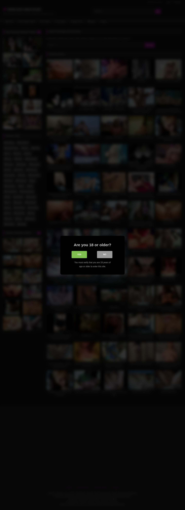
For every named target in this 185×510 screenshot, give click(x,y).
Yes (79, 254)
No (104, 254)
